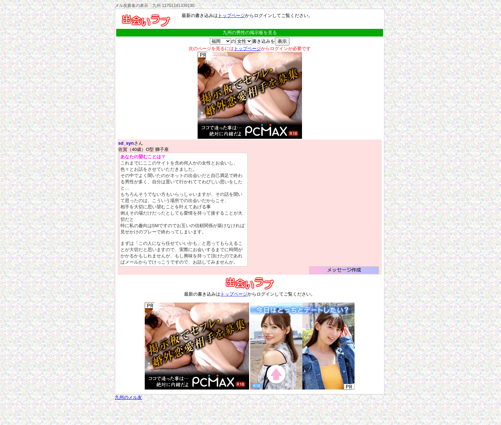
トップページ (231, 15)
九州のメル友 (128, 397)
